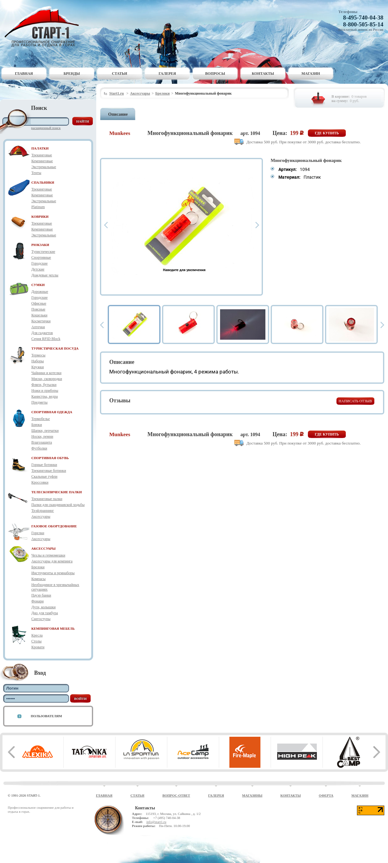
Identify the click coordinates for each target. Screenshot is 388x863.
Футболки (39, 448)
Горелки (37, 533)
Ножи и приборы (44, 390)
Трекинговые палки (46, 499)
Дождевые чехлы (44, 275)
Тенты (36, 173)
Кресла (37, 635)
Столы (36, 641)
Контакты (263, 73)
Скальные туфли (44, 476)
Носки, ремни (42, 436)
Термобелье (40, 419)
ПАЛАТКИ (40, 148)
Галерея (167, 73)
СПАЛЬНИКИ (42, 182)
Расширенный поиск (46, 128)
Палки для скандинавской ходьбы (57, 505)
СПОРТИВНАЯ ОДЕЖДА (51, 412)
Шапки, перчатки (45, 430)
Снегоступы (41, 619)
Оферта (326, 795)
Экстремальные (43, 167)
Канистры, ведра (44, 396)
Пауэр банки (41, 595)
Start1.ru (116, 93)
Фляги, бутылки (43, 384)
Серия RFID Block (45, 339)
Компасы (38, 579)
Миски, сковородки (46, 379)
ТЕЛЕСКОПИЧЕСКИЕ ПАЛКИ (56, 492)
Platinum (38, 207)
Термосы (38, 355)
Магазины (252, 795)
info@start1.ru (156, 822)
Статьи (119, 73)
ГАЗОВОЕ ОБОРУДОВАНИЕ (54, 526)
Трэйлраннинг (42, 510)
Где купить (327, 133)
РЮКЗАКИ (40, 245)
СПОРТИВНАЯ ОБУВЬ (50, 458)
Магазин (310, 73)
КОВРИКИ (39, 216)
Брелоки (37, 567)
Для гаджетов (42, 333)
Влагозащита (41, 442)
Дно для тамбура (44, 613)
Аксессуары (40, 516)
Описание (118, 114)
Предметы (39, 402)
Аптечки (38, 327)
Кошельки (39, 315)
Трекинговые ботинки (48, 470)
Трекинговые (41, 155)
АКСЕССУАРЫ (43, 548)
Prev (106, 225)
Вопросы (215, 73)
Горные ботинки (44, 465)
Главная (24, 73)
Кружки (37, 367)
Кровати (37, 647)
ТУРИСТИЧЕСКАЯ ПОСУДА (55, 348)
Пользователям (46, 716)
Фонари (37, 601)
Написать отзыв (355, 401)
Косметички (41, 321)
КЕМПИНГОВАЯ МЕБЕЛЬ (53, 628)
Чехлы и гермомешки (48, 555)
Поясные (38, 309)
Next (257, 225)
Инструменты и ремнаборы (52, 573)
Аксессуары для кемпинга (52, 561)
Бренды (72, 73)
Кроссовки (39, 482)
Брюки (36, 425)
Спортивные (41, 257)
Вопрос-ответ (176, 795)
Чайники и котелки (46, 373)
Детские (37, 269)
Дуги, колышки (43, 607)
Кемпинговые (42, 161)
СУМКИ (38, 285)
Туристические (43, 251)
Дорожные (39, 291)
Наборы (37, 361)
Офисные (38, 303)
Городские (39, 263)
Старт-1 (44, 26)
